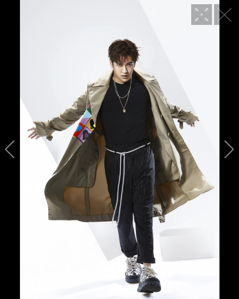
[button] (9, 149)
